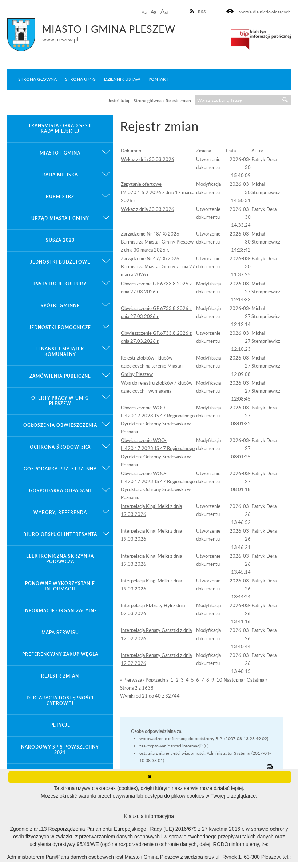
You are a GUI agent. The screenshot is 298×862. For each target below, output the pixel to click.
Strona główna (37, 79)
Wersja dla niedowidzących (258, 11)
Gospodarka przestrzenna (60, 469)
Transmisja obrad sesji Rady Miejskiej (60, 128)
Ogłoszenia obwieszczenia (60, 425)
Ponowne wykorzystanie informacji (60, 586)
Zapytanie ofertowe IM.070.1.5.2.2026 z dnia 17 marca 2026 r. (157, 192)
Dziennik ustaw (122, 79)
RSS (198, 11)
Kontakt (158, 79)
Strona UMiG (80, 79)
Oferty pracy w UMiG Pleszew (60, 400)
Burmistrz (60, 196)
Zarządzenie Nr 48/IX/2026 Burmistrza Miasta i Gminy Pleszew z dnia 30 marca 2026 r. (157, 242)
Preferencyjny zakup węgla (60, 654)
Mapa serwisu (60, 632)
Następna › (235, 680)
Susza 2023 (60, 240)
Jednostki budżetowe (60, 262)
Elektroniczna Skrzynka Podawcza (60, 558)
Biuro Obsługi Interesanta (60, 534)
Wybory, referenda (60, 512)
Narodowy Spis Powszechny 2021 (60, 749)
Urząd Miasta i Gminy (60, 218)
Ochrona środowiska (60, 447)
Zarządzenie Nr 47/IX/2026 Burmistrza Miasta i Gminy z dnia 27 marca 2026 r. (158, 266)
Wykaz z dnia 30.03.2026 (147, 159)
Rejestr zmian (60, 676)
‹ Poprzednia (156, 680)
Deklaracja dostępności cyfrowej (60, 700)
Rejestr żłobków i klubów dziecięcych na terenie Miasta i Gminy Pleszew (152, 366)
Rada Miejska (60, 174)
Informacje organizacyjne (60, 610)
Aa (144, 12)
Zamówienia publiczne (60, 376)
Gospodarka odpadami (60, 490)
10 (219, 680)
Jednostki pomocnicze (60, 327)
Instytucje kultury (60, 283)
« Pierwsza (131, 680)
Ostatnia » (258, 680)
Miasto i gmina (60, 153)
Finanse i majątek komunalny (60, 351)
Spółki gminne (60, 305)
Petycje (60, 725)
